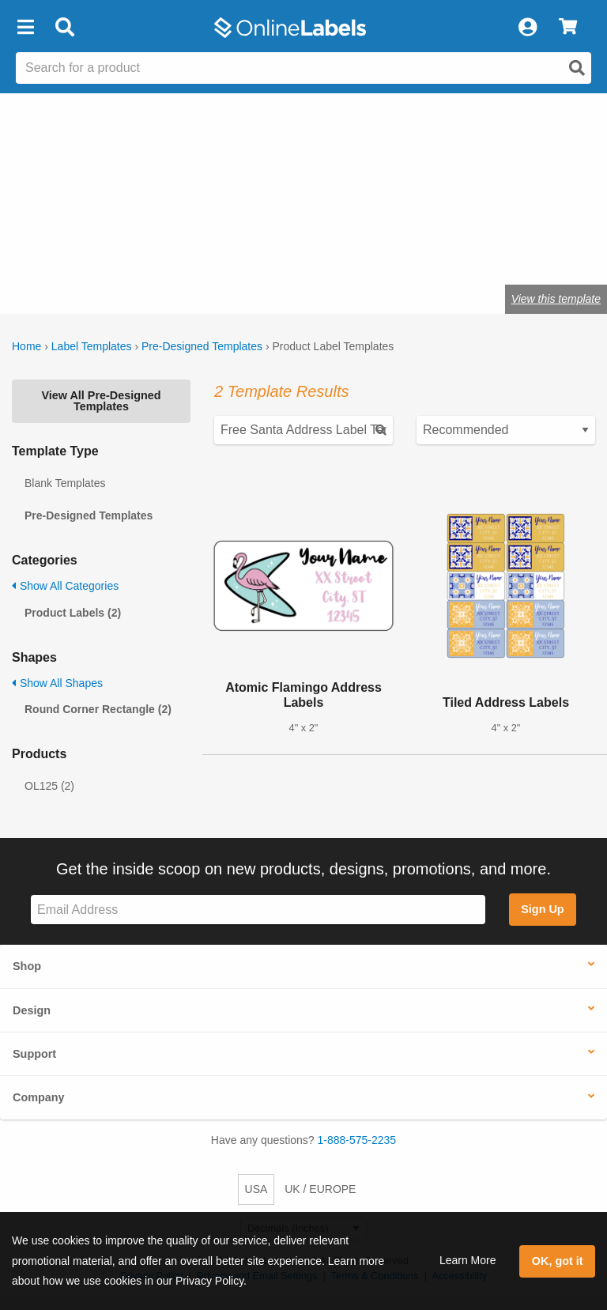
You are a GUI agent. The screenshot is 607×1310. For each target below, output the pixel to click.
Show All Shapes (57, 683)
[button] (25, 27)
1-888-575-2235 (357, 1140)
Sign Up (542, 909)
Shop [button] (27, 966)
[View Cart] (568, 27)
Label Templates (91, 346)
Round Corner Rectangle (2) (98, 709)
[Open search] (577, 68)
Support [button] (34, 1054)
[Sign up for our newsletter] (258, 909)
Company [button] (39, 1097)
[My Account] (527, 27)
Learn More (467, 1260)
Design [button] (32, 1010)
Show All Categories (65, 585)
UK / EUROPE (320, 1189)
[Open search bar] (64, 27)
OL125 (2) (49, 786)
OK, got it (557, 1261)
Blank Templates (65, 483)
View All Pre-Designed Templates (100, 401)
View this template (556, 299)
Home (26, 346)
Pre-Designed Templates (201, 346)
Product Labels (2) (73, 612)
